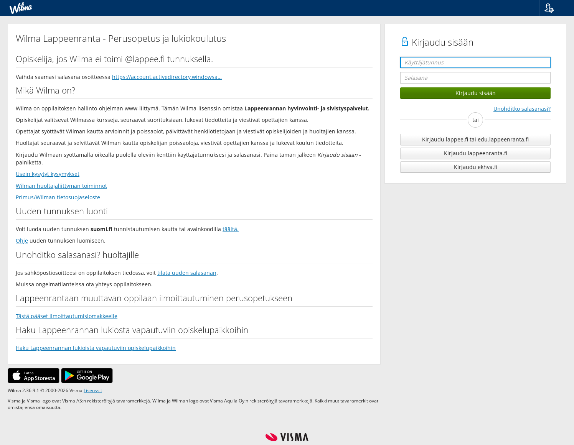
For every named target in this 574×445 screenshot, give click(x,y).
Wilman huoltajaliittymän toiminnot (61, 185)
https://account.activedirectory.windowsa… (167, 76)
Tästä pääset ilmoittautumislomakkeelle (66, 316)
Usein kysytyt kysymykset (47, 173)
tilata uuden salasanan (186, 272)
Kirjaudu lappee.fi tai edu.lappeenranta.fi (475, 139)
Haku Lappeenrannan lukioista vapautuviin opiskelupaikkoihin (96, 347)
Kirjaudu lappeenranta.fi (475, 153)
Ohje (22, 240)
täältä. (231, 229)
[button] (553, 8)
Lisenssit (93, 390)
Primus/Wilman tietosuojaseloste (58, 197)
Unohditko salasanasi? (522, 108)
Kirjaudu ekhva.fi (475, 167)
